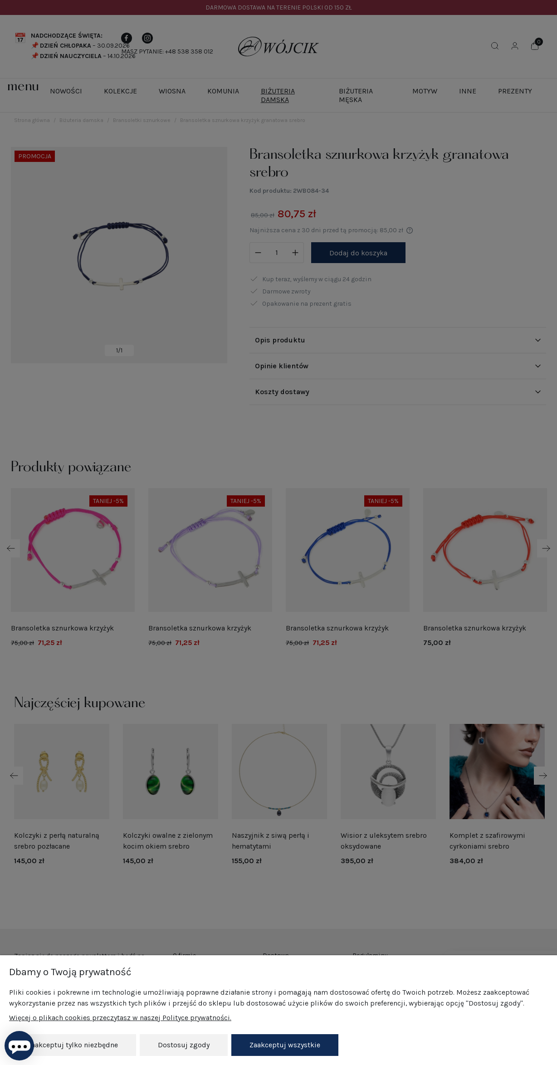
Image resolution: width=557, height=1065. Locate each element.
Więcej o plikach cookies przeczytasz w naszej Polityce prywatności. (120, 1017)
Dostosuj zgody (184, 1045)
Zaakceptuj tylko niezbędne (72, 1045)
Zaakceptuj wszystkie (284, 1045)
